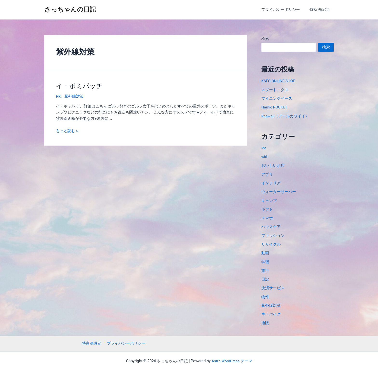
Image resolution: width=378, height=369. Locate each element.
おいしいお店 (272, 165)
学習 (265, 260)
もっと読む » (67, 130)
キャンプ (269, 199)
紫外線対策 (74, 96)
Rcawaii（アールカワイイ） (285, 115)
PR (58, 96)
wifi (264, 156)
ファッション (272, 234)
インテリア (271, 182)
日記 (265, 277)
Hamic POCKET (274, 107)
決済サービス (272, 286)
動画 (265, 251)
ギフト (267, 208)
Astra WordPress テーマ (231, 359)
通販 (265, 321)
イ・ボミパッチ (78, 85)
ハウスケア (271, 225)
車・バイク (271, 312)
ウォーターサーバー (278, 191)
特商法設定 (320, 9)
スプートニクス (274, 89)
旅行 (265, 269)
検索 (265, 38)
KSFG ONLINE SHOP (278, 81)
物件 (265, 295)
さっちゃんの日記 (70, 9)
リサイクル (271, 243)
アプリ (267, 173)
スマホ (267, 217)
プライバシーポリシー (283, 9)
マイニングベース (276, 98)
